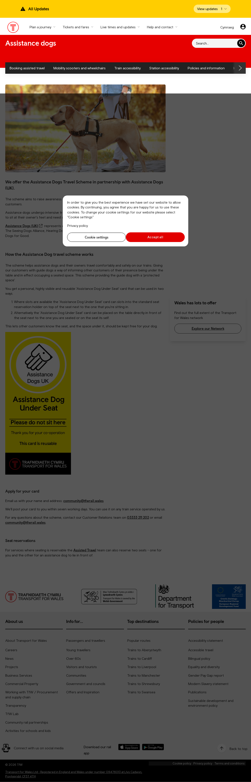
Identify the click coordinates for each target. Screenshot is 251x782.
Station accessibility (164, 68)
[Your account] (243, 27)
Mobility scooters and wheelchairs (79, 68)
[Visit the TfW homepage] (13, 28)
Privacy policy (77, 226)
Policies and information (206, 68)
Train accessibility (127, 68)
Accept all (156, 237)
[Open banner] (212, 9)
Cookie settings (95, 237)
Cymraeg (227, 27)
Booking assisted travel (27, 68)
